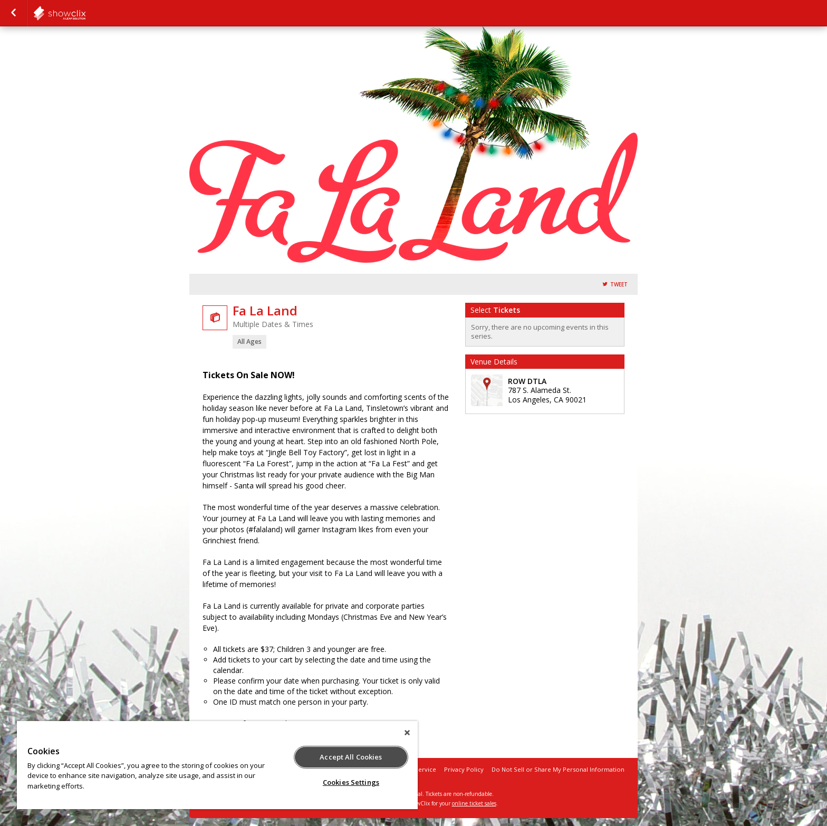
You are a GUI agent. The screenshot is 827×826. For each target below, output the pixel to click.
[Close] (407, 732)
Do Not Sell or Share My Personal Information (558, 769)
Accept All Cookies (351, 757)
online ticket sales (474, 803)
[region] (217, 765)
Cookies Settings (351, 782)
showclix (85, 13)
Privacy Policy (464, 769)
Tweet (619, 284)
